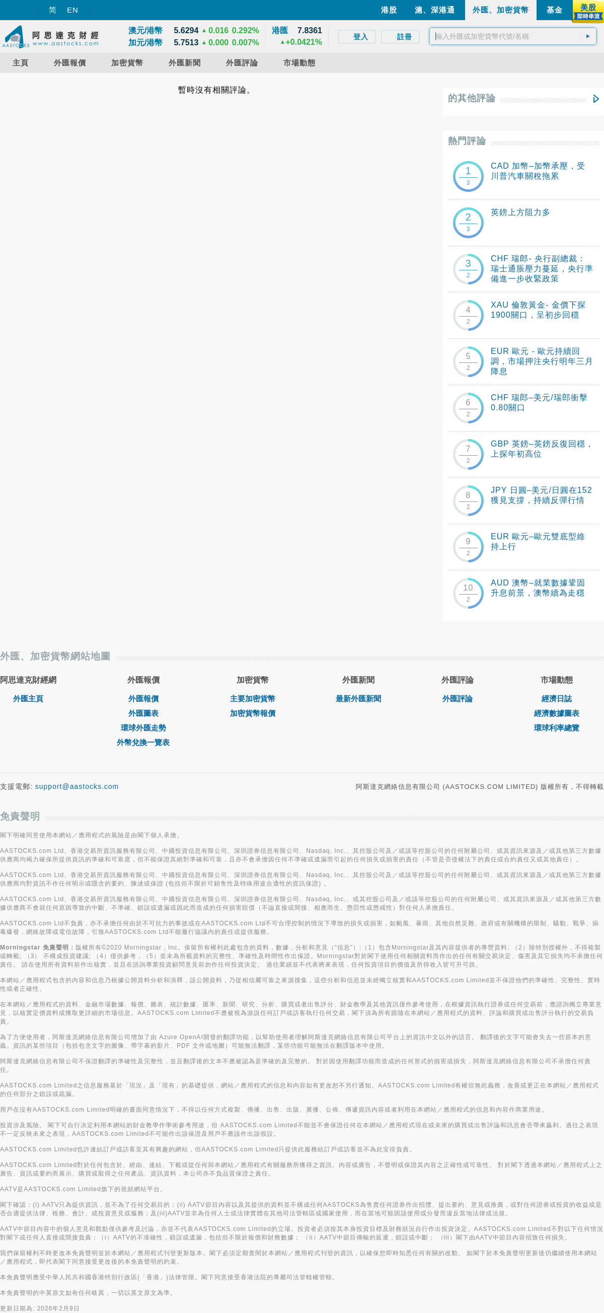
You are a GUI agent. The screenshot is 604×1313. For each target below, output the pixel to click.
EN (73, 10)
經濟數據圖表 (556, 713)
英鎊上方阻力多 (521, 212)
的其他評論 (472, 98)
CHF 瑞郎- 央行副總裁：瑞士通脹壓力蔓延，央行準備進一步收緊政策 (542, 268)
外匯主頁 (28, 698)
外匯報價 (143, 698)
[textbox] (513, 36)
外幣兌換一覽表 (143, 742)
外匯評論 (457, 698)
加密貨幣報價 (252, 713)
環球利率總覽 (556, 727)
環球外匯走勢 (143, 727)
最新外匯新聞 (358, 698)
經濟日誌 (557, 698)
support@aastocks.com (77, 786)
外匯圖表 (143, 713)
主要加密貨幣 (252, 698)
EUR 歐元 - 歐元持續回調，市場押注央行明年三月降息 (542, 361)
